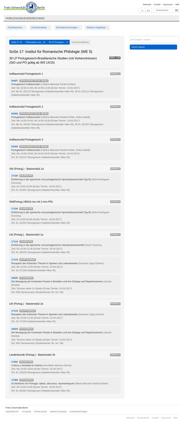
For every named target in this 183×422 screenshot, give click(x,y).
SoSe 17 (16, 42)
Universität (12, 412)
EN (148, 11)
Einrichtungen (58, 412)
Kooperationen (78, 412)
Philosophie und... (35, 42)
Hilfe (177, 4)
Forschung (40, 412)
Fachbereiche (16, 27)
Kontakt (157, 4)
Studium (26, 412)
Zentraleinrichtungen (68, 27)
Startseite (147, 4)
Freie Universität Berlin (17, 407)
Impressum (168, 4)
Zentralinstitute (40, 27)
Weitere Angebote (97, 27)
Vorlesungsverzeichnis (25, 18)
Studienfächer (162, 10)
